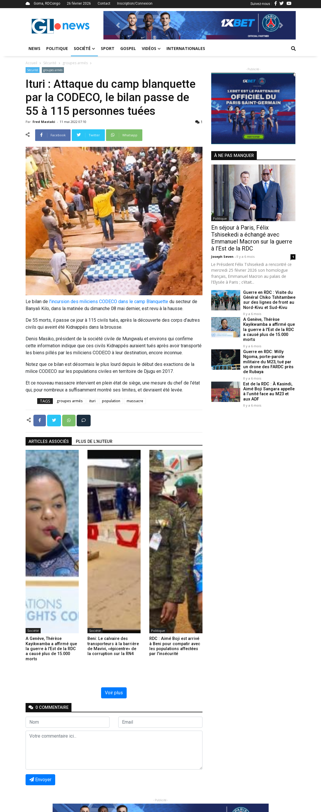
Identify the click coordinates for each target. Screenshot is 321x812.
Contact (104, 3)
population (111, 400)
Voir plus (114, 692)
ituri (92, 400)
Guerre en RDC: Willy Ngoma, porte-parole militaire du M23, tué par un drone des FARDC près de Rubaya (268, 361)
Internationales (185, 48)
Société (84, 48)
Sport (107, 48)
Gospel (128, 48)
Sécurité (49, 62)
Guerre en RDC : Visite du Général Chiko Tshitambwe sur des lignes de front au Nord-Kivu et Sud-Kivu (269, 300)
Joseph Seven (222, 256)
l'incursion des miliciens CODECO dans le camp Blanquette (108, 301)
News (34, 48)
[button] (117, 25)
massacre (135, 400)
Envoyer (40, 779)
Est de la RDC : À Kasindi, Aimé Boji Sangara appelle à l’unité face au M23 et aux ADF (269, 391)
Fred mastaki (44, 121)
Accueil (31, 62)
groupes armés (75, 62)
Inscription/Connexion (135, 3)
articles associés (48, 441)
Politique (57, 48)
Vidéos (151, 48)
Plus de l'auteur (94, 441)
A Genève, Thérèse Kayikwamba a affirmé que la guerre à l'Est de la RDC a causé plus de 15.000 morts (269, 329)
